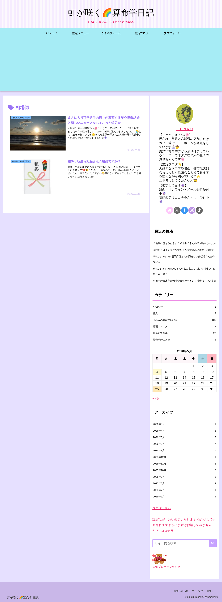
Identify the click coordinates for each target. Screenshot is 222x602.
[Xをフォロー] (177, 210)
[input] (184, 543)
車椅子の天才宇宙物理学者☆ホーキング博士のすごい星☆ (184, 280)
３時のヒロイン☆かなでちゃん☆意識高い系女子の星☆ (183, 249)
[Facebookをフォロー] (184, 210)
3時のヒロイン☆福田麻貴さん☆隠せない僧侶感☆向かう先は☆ (184, 259)
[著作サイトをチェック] (169, 210)
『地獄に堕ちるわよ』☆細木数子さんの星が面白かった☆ (184, 243)
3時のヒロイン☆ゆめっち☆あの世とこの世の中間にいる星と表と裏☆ (184, 271)
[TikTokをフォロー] (199, 210)
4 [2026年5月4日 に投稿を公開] (157, 372)
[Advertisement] (111, 67)
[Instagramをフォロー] (191, 210)
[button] (213, 543)
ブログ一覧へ (161, 508)
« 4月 (156, 398)
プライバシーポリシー (204, 591)
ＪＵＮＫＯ (184, 129)
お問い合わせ (181, 591)
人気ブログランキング (166, 566)
